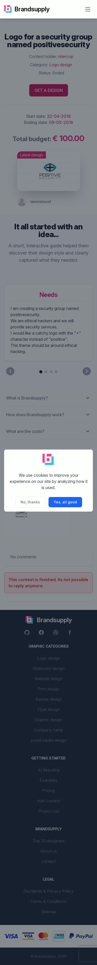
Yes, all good (65, 502)
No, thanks (30, 502)
